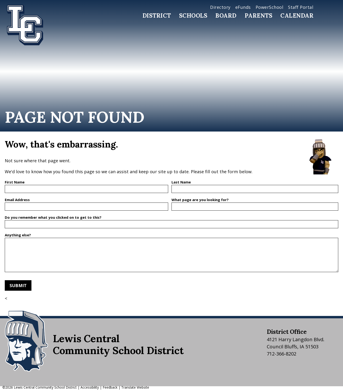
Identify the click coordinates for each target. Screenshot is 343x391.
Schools (193, 15)
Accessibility (90, 387)
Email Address (17, 199)
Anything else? (18, 235)
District (156, 15)
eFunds (243, 7)
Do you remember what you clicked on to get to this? (53, 217)
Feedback (110, 387)
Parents (258, 15)
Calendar (296, 15)
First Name (15, 182)
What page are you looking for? (200, 199)
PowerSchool (269, 7)
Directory (220, 7)
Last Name (181, 182)
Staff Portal (300, 7)
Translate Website (135, 387)
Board (226, 15)
